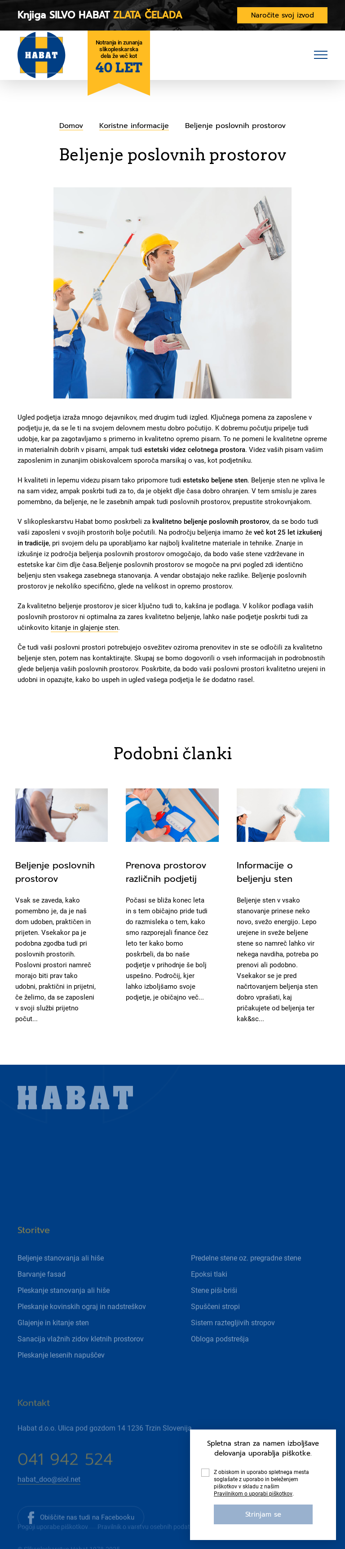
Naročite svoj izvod (282, 15)
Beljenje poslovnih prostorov (55, 872)
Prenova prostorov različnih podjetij (166, 872)
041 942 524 (65, 1490)
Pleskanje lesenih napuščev (61, 1385)
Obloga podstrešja (220, 1369)
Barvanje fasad (42, 1305)
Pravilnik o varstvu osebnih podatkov (148, 1538)
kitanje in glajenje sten (84, 628)
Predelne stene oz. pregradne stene (246, 1288)
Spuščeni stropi (215, 1337)
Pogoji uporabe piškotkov (53, 1538)
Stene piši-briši (214, 1321)
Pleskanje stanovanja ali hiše (64, 1321)
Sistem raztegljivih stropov (233, 1353)
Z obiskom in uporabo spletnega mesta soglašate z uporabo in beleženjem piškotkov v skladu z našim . (261, 1483)
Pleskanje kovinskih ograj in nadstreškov (82, 1337)
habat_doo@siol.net (49, 1510)
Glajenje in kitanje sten (53, 1353)
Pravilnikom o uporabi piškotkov (253, 1494)
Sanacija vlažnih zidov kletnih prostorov (81, 1369)
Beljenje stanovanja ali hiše (61, 1288)
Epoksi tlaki (209, 1305)
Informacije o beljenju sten (265, 872)
